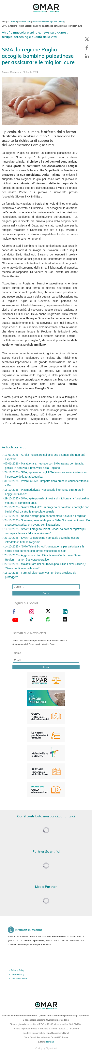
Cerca (46, 593)
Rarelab (50, 1042)
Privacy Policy (17, 970)
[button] (86, 39)
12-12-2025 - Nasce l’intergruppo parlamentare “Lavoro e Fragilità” (45, 515)
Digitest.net (51, 1048)
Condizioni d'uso (19, 978)
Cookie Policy (17, 974)
